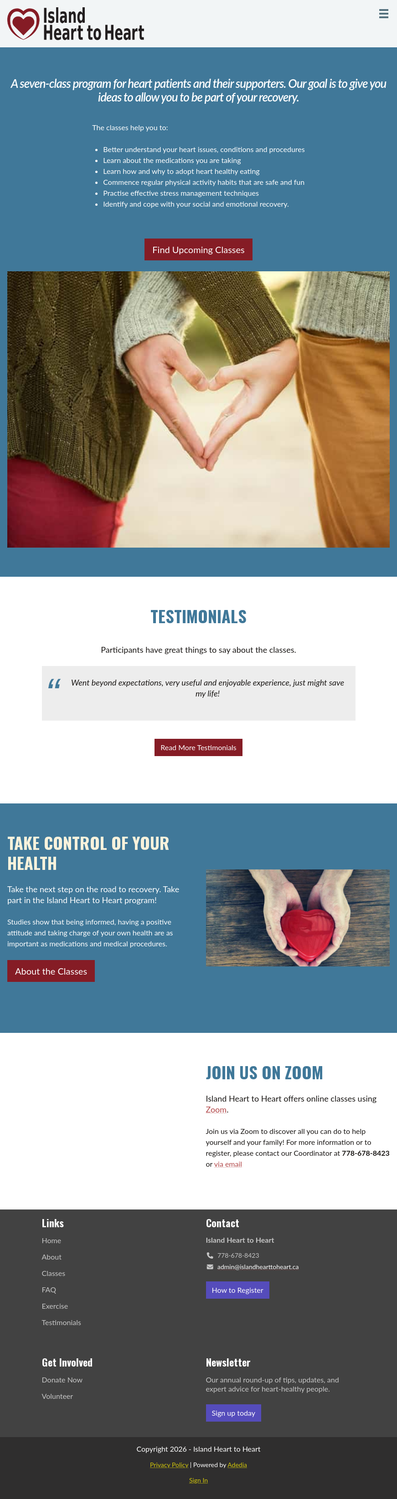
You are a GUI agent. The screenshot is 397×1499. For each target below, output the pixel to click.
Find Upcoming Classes (198, 249)
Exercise (55, 1305)
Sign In (198, 1480)
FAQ (49, 1289)
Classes (54, 1273)
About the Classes (51, 970)
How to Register (237, 1290)
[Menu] (383, 14)
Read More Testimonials (198, 747)
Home (52, 1240)
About (52, 1256)
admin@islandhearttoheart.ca (258, 1266)
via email (228, 1163)
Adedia (237, 1465)
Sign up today (234, 1412)
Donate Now (62, 1379)
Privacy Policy (169, 1465)
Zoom (216, 1109)
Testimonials (61, 1322)
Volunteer (57, 1396)
